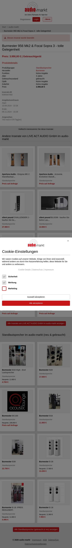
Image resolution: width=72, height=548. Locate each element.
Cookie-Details (24, 270)
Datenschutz (37, 270)
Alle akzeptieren (36, 303)
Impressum (49, 270)
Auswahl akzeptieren (36, 297)
